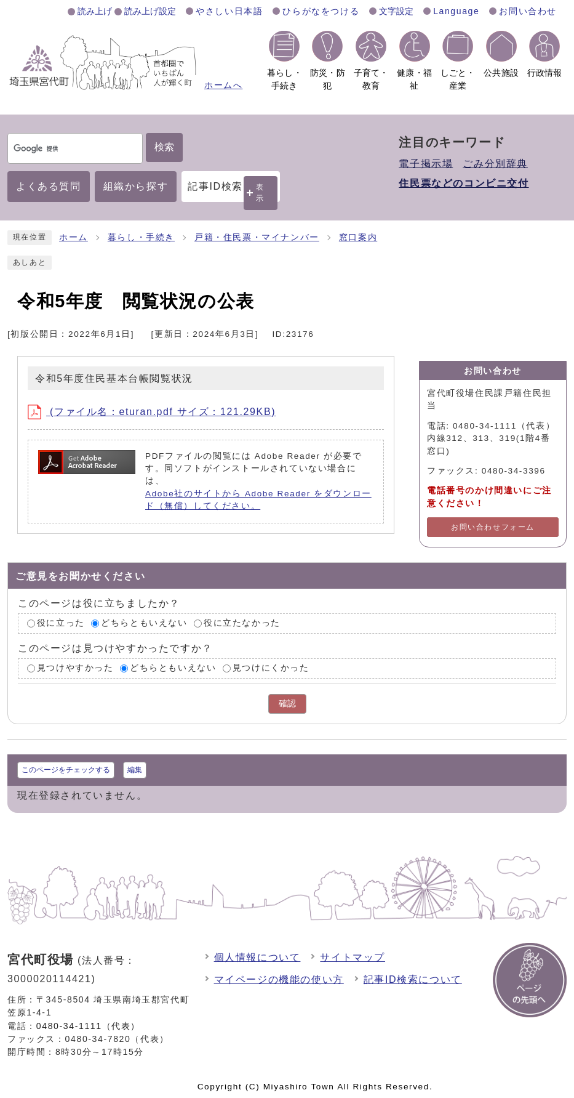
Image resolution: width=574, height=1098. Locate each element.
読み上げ (95, 11)
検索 (164, 147)
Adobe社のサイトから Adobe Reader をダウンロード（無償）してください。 (258, 500)
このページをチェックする (66, 769)
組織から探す (136, 186)
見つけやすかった (75, 667)
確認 (287, 703)
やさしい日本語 (229, 11)
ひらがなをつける (320, 11)
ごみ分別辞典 (495, 163)
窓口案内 (358, 237)
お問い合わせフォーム (493, 527)
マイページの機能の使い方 (279, 979)
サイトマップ (352, 957)
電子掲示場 (426, 163)
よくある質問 (48, 186)
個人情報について (257, 957)
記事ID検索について (413, 979)
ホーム (73, 237)
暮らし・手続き (141, 237)
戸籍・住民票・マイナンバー (256, 237)
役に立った (61, 623)
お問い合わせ (528, 11)
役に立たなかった (242, 623)
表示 (260, 192)
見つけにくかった (271, 667)
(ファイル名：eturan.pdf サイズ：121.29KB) (152, 411)
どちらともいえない (144, 623)
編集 (134, 769)
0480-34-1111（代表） (88, 1026)
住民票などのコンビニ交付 (463, 183)
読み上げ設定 (150, 11)
